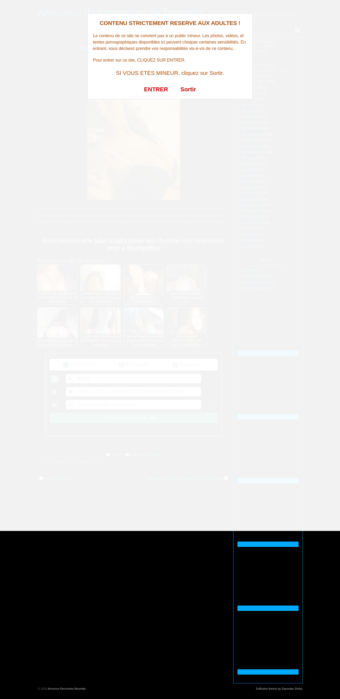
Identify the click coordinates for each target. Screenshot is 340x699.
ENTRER (156, 89)
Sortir (188, 89)
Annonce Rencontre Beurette (67, 688)
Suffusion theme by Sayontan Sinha (279, 688)
